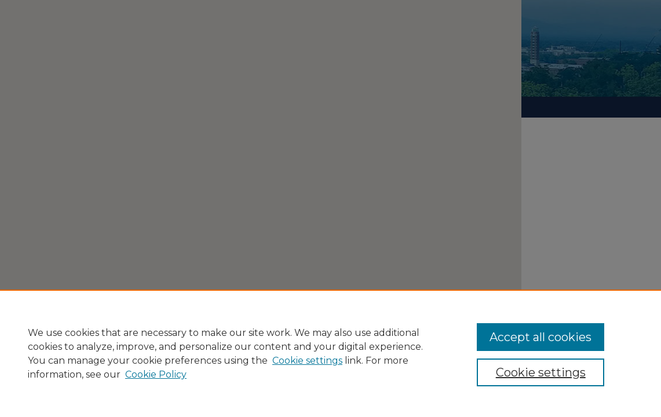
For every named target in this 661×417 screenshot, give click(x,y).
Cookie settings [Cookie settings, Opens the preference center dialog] (541, 372)
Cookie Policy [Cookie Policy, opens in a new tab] (156, 374)
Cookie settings (307, 360)
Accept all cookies (540, 337)
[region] (330, 353)
